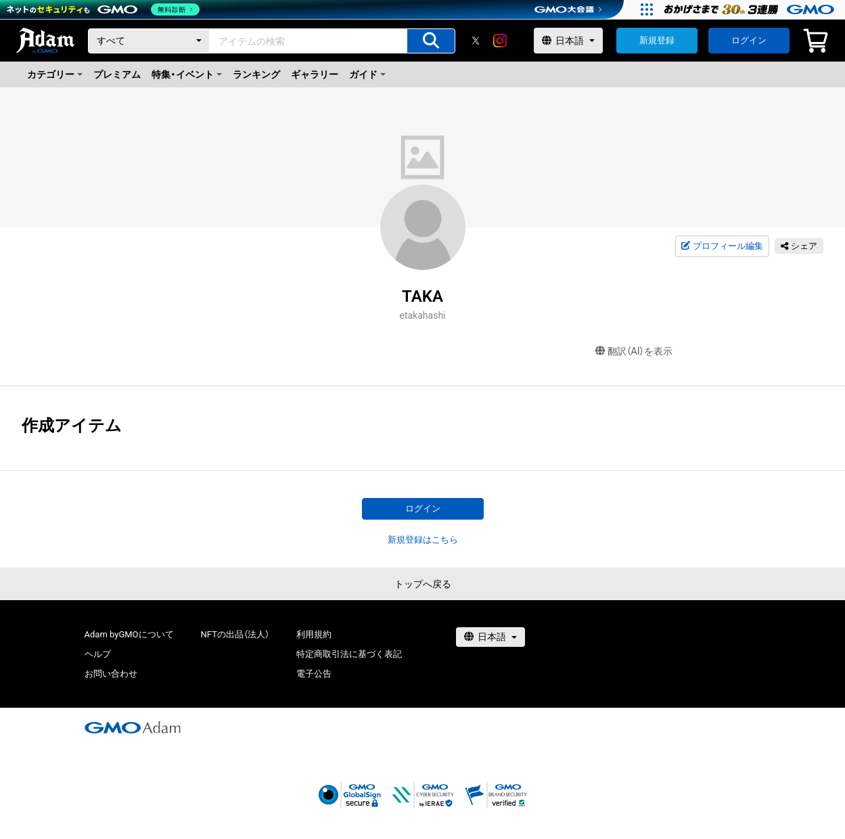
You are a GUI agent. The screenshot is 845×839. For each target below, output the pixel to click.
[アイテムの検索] (431, 40)
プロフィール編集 (721, 246)
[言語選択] (568, 40)
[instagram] (500, 40)
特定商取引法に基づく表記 (349, 654)
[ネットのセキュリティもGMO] (103, 9)
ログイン (749, 40)
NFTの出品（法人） (235, 634)
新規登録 (657, 40)
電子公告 (314, 673)
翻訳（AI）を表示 (634, 351)
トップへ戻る (422, 584)
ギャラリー (314, 74)
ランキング (256, 74)
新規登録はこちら (423, 540)
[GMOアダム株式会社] (133, 727)
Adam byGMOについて (129, 634)
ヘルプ (98, 654)
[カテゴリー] (149, 40)
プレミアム (117, 74)
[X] (475, 40)
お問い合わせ (111, 673)
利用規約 (314, 634)
